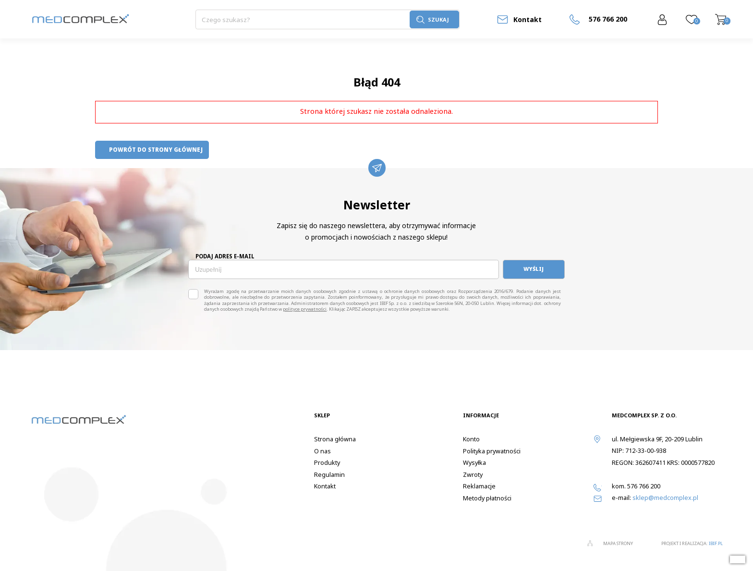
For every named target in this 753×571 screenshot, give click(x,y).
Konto (471, 439)
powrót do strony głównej (152, 149)
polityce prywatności (305, 309)
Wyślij (533, 268)
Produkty (327, 463)
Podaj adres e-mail (225, 256)
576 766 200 (643, 486)
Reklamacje (479, 486)
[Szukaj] (303, 19)
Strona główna (335, 439)
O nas (322, 451)
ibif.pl (716, 543)
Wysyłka (474, 463)
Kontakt (527, 19)
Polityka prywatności (492, 451)
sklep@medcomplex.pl (665, 498)
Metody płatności (487, 498)
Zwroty (473, 475)
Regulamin (329, 475)
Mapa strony (618, 543)
